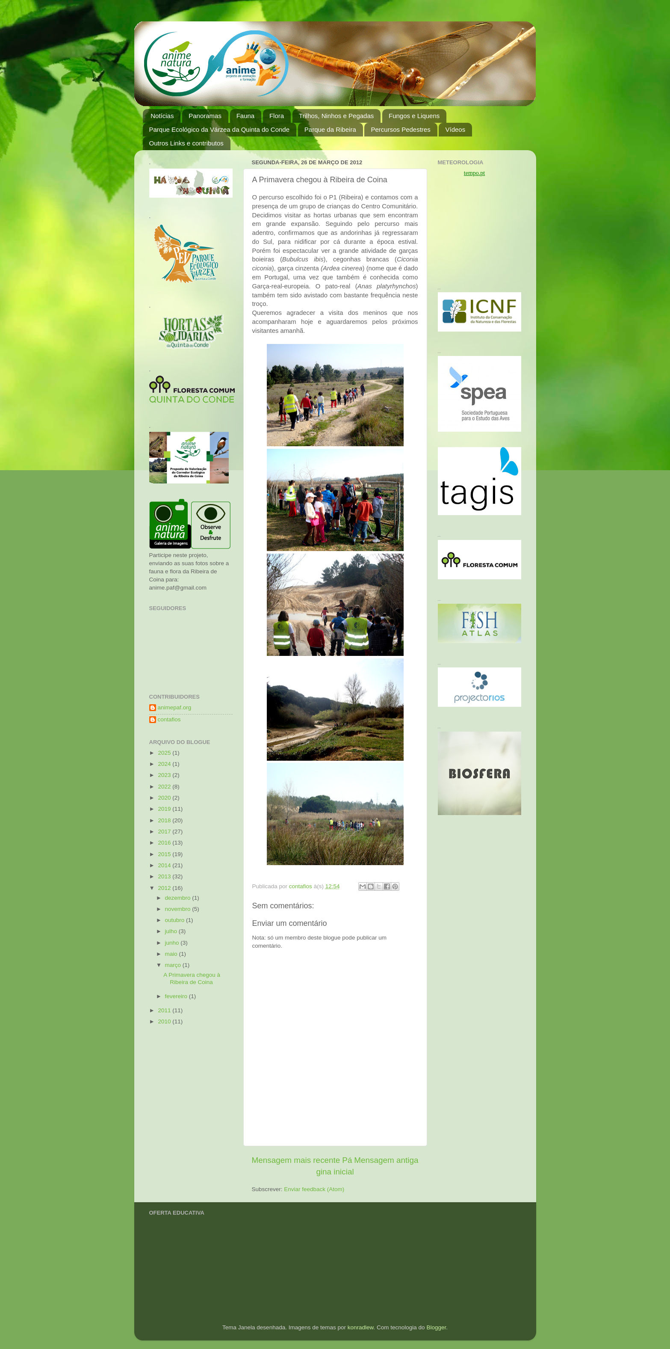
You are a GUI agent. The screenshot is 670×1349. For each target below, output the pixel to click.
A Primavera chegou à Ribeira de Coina (191, 978)
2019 (165, 809)
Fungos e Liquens (414, 115)
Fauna (245, 115)
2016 (165, 842)
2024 (165, 764)
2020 (165, 798)
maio (172, 954)
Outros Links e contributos (186, 143)
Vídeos (455, 129)
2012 (165, 888)
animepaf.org (175, 707)
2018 (165, 820)
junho (173, 943)
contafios (169, 719)
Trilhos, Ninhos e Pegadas (336, 115)
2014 (165, 865)
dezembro (178, 898)
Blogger (436, 1327)
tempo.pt (474, 173)
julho (172, 931)
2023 (165, 775)
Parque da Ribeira (330, 129)
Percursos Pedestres (400, 129)
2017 (165, 831)
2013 (165, 876)
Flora (276, 115)
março (174, 965)
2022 (165, 786)
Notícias (162, 115)
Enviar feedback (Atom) (314, 1189)
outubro (175, 920)
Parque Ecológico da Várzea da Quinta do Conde (219, 129)
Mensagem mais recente (296, 1160)
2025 (165, 753)
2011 (165, 1010)
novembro (178, 909)
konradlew (361, 1327)
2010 (165, 1021)
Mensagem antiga (386, 1160)
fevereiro (177, 996)
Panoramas (205, 115)
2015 (165, 854)
